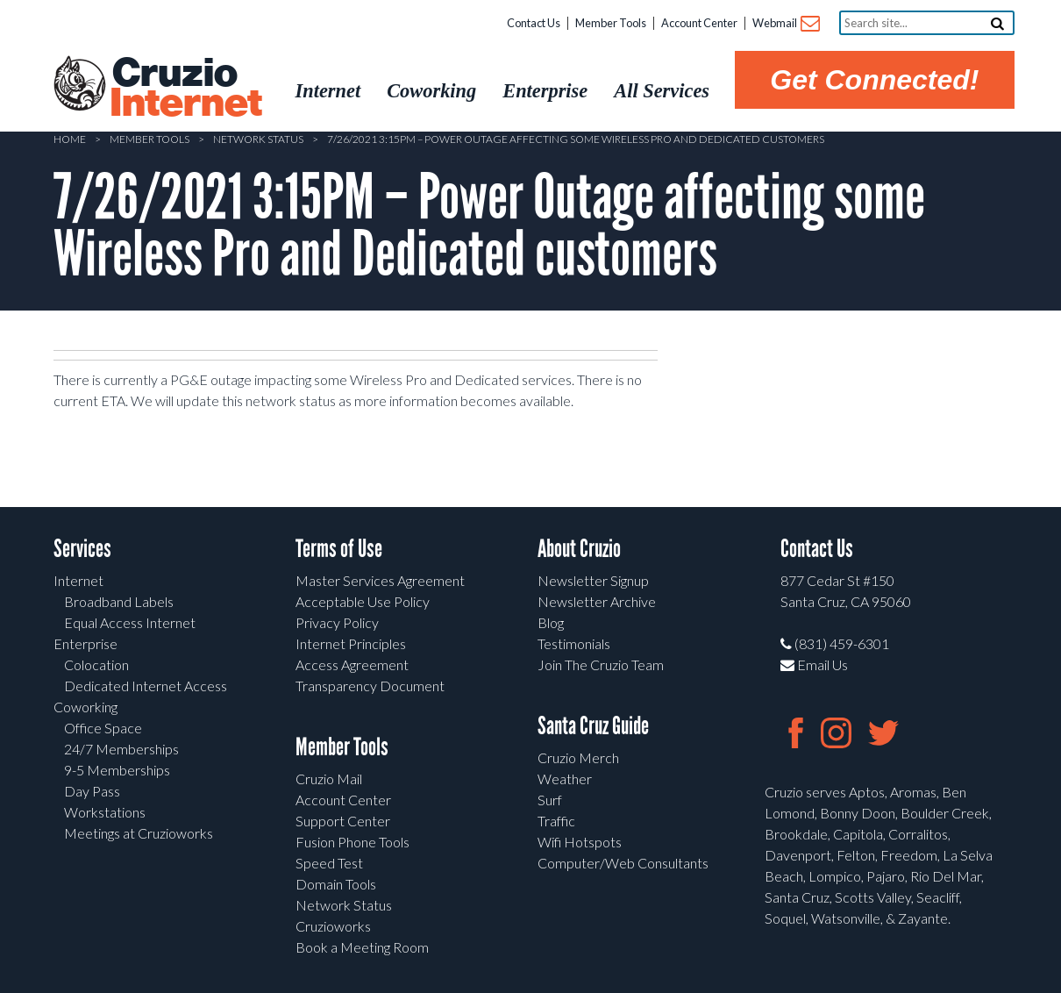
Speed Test (329, 862)
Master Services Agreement (380, 580)
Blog (551, 622)
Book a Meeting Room (362, 947)
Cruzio (185, 89)
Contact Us (533, 23)
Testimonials (574, 643)
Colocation (96, 664)
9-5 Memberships (117, 769)
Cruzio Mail (329, 778)
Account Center (699, 23)
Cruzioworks (333, 926)
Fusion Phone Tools (352, 841)
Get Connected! (874, 80)
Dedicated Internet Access (145, 685)
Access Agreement (352, 664)
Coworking (85, 706)
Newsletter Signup (593, 580)
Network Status (258, 139)
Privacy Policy (337, 622)
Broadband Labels (119, 601)
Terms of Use (339, 548)
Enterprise (85, 643)
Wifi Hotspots (580, 841)
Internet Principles (351, 643)
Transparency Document (370, 685)
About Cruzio (579, 548)
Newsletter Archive (597, 601)
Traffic (556, 820)
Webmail (785, 24)
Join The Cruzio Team (601, 664)
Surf (550, 799)
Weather (565, 778)
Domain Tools (336, 883)
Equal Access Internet (130, 622)
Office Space (103, 727)
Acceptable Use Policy (363, 601)
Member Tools (610, 23)
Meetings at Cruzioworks (138, 833)
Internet (78, 580)
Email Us (814, 664)
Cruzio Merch (578, 757)
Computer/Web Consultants (623, 862)
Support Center (343, 820)
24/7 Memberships (121, 748)
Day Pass (92, 790)
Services (82, 548)
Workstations (105, 812)
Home (69, 139)
